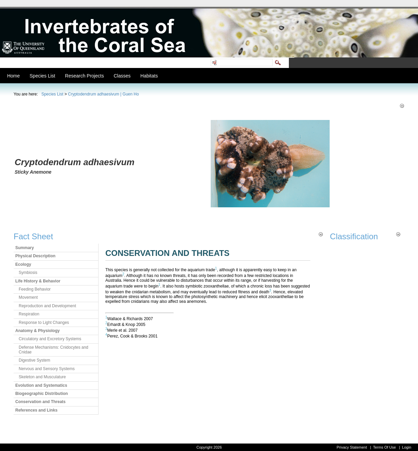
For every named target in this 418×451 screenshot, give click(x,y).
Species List (52, 94)
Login (406, 447)
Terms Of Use (384, 447)
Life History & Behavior (37, 281)
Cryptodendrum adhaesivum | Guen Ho (103, 94)
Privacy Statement (351, 447)
